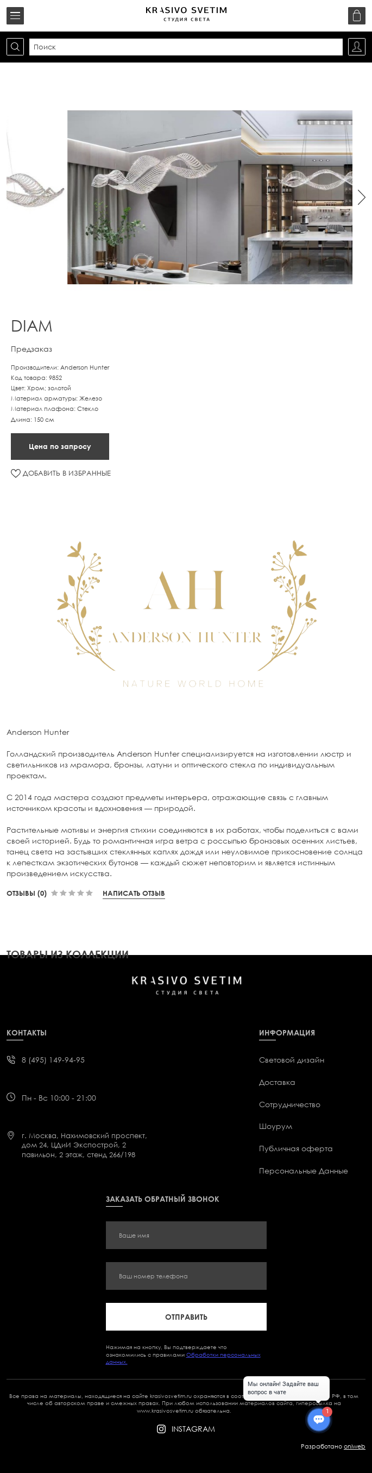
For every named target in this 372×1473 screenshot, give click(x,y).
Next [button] (361, 197)
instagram (193, 1428)
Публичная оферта (296, 1148)
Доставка (277, 1082)
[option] (194, 197)
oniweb (354, 1446)
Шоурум (275, 1126)
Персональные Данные (303, 1170)
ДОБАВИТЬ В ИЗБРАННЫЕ (67, 473)
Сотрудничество (289, 1104)
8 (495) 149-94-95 (53, 1059)
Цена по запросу (60, 446)
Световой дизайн (291, 1059)
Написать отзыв (134, 893)
